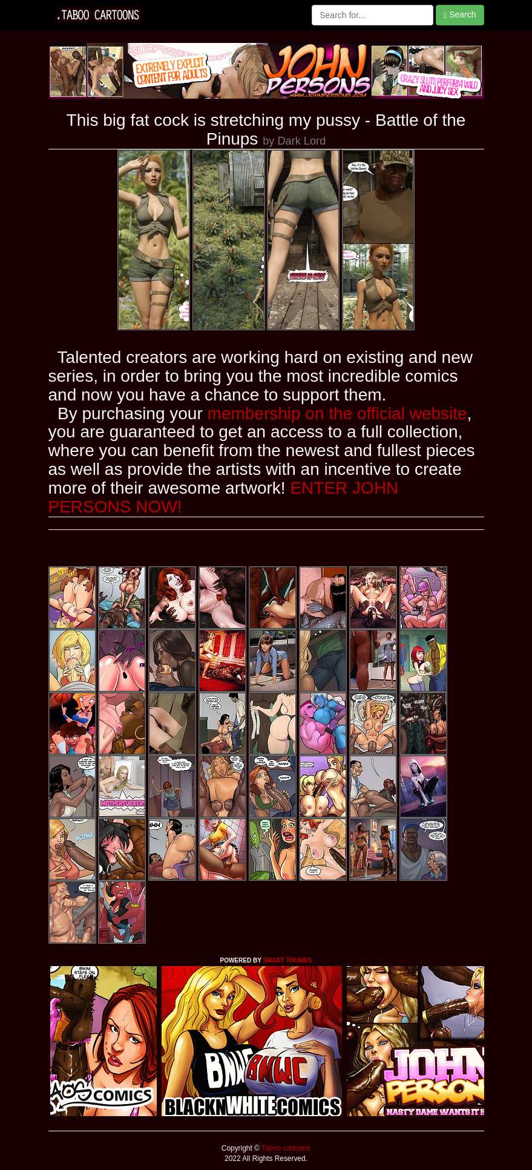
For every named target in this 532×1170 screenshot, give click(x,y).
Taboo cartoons (285, 1148)
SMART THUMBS (287, 960)
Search (460, 15)
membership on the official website (337, 413)
